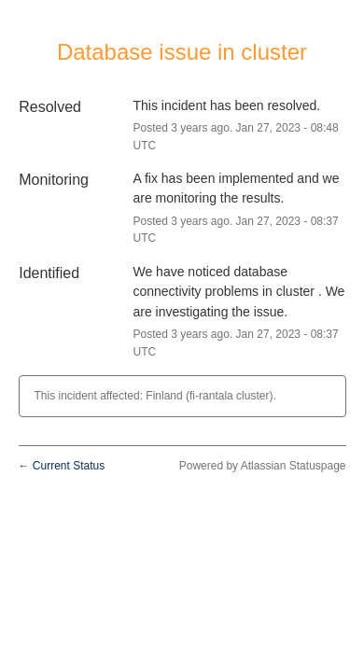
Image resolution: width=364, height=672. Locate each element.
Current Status (62, 465)
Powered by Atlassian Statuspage (262, 465)
